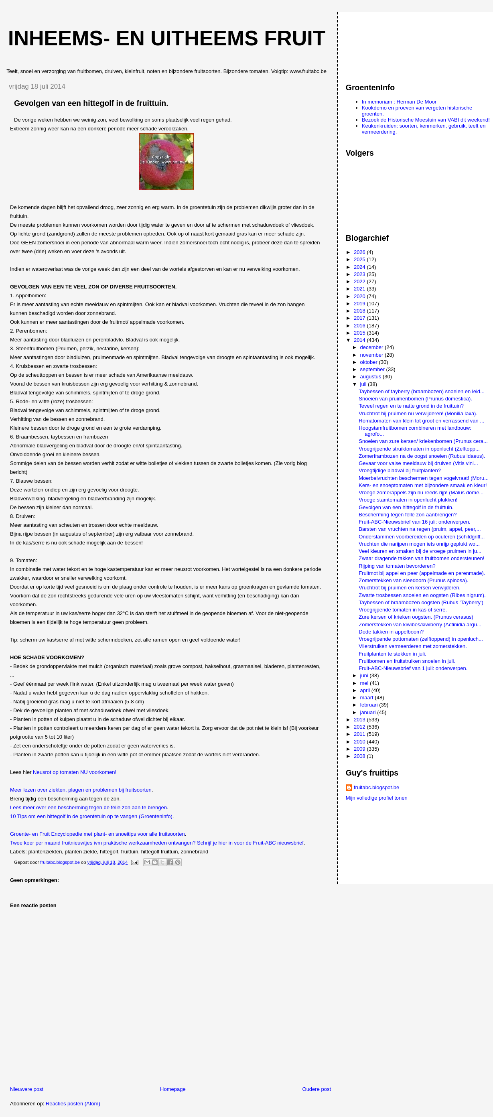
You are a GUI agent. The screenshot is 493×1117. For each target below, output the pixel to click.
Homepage (173, 1089)
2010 (360, 742)
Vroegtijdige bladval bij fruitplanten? (400, 470)
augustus (371, 377)
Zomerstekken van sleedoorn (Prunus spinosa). (413, 580)
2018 (360, 311)
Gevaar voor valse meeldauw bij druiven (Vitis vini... (418, 463)
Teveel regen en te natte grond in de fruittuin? (411, 406)
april (365, 690)
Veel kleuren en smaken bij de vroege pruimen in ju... (420, 551)
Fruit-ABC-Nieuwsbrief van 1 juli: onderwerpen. (413, 668)
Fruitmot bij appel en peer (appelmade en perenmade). (422, 573)
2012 (360, 727)
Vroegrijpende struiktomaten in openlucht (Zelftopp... (419, 449)
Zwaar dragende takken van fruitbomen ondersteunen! (421, 558)
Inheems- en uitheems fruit (167, 38)
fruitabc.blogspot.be (376, 787)
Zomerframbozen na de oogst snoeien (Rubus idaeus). (422, 456)
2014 (360, 340)
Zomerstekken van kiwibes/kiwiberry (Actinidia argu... (420, 624)
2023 (360, 274)
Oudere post (316, 1089)
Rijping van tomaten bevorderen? (397, 566)
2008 (360, 756)
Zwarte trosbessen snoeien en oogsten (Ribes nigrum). (422, 595)
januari (368, 712)
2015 (360, 333)
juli (364, 384)
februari (369, 705)
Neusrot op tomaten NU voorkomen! (74, 772)
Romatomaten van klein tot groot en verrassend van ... (421, 421)
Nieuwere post (26, 1089)
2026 (360, 252)
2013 (360, 720)
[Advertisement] (382, 44)
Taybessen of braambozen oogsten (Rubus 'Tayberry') (421, 602)
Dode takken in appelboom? (391, 632)
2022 (360, 281)
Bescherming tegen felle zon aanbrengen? (407, 515)
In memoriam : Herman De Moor (399, 102)
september (373, 369)
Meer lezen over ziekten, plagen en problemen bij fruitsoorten (81, 790)
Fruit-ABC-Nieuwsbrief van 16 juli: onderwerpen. (414, 522)
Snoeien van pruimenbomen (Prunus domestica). (415, 399)
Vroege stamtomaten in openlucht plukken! (408, 500)
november (372, 355)
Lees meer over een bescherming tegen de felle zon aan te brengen (88, 807)
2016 (360, 326)
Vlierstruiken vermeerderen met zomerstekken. (413, 646)
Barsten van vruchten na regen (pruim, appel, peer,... (420, 529)
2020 (360, 296)
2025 (360, 259)
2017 (360, 318)
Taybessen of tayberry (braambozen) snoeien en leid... (422, 391)
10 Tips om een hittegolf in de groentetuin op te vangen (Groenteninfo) (91, 816)
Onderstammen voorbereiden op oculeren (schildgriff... (422, 537)
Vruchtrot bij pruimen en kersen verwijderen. (410, 588)
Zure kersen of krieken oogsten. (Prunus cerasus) (416, 617)
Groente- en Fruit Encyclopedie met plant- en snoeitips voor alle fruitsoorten (97, 834)
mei (365, 683)
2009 (360, 749)
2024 (360, 267)
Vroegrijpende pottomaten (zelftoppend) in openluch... (421, 639)
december (372, 347)
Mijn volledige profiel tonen (377, 798)
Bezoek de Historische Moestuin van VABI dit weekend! (426, 120)
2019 (360, 304)
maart (367, 698)
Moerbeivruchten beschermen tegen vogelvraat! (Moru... (424, 478)
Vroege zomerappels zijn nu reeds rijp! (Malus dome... (421, 492)
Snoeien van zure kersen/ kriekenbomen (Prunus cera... (423, 441)
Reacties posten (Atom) (73, 1104)
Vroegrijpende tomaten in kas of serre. (403, 610)
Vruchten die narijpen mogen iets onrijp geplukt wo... (419, 544)
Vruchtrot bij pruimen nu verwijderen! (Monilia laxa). (418, 413)
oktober (369, 362)
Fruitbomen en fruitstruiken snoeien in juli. (407, 661)
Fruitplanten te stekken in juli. (392, 654)
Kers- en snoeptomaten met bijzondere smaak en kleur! (423, 485)
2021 (360, 289)
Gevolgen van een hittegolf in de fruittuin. (406, 507)
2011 (360, 734)
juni (365, 675)
